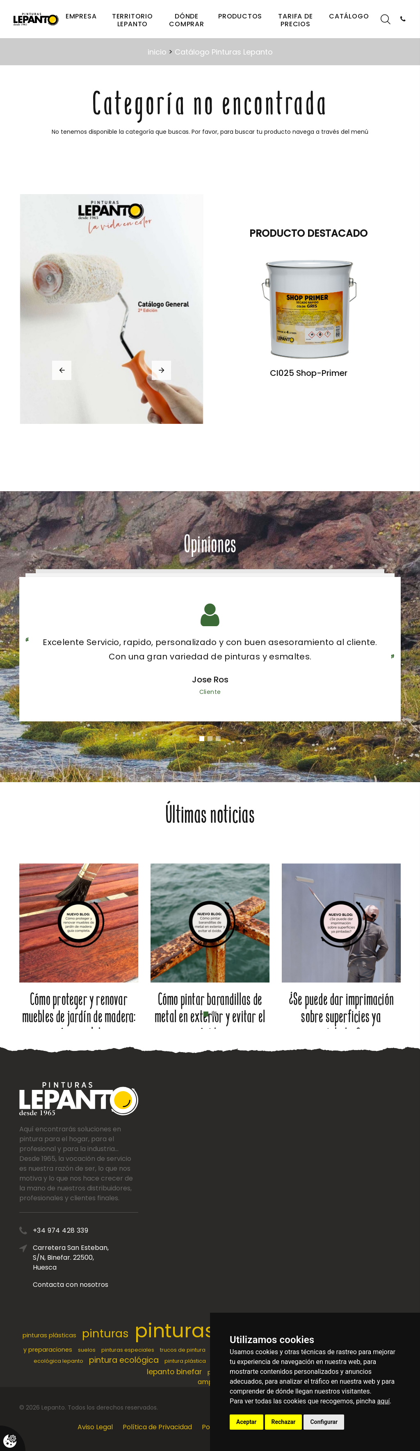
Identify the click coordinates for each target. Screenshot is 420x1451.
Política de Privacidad (157, 1427)
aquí (383, 1401)
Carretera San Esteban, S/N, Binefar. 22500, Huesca (121, 1257)
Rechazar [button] (284, 1422)
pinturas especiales (127, 1349)
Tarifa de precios (295, 20)
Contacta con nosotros (121, 1284)
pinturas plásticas (49, 1335)
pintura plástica (185, 1360)
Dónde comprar (186, 20)
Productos (240, 16)
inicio (157, 52)
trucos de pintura (182, 1349)
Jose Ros (210, 679)
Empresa (81, 16)
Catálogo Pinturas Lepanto (224, 52)
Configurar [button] (324, 1422)
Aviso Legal (95, 1427)
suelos (87, 1349)
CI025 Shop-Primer (308, 373)
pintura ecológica (124, 1360)
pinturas (105, 1333)
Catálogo (349, 16)
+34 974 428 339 (111, 1230)
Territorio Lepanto (132, 20)
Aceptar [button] (246, 1422)
